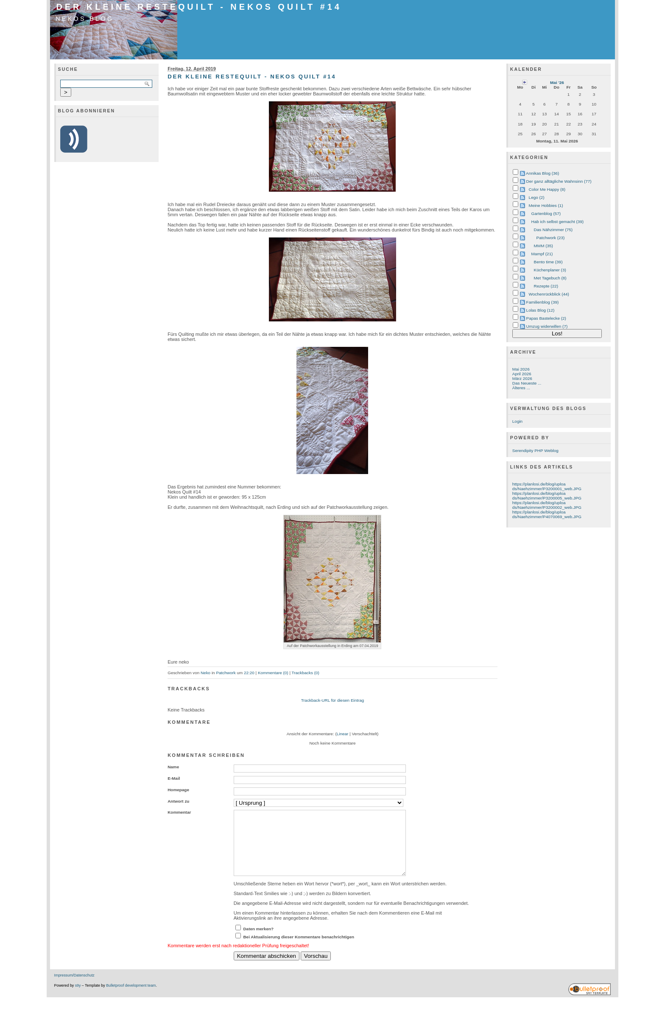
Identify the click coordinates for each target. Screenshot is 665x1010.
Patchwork (225, 672)
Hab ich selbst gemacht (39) (557, 221)
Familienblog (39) (542, 302)
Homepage (178, 789)
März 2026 (522, 378)
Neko (205, 672)
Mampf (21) (542, 253)
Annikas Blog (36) (542, 173)
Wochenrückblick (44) (549, 294)
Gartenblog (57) (546, 213)
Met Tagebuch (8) (550, 278)
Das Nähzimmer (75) (553, 229)
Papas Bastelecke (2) (546, 318)
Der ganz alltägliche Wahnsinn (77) (559, 181)
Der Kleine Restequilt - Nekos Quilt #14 (199, 6)
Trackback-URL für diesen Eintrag (332, 700)
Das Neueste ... (526, 383)
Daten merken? (258, 941)
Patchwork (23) (550, 237)
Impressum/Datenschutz (74, 988)
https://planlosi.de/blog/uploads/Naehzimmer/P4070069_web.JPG (546, 514)
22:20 (249, 672)
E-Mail (174, 778)
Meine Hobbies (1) (546, 205)
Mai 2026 (521, 369)
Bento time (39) (548, 261)
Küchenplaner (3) (550, 270)
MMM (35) (543, 245)
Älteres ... (521, 387)
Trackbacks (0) (305, 672)
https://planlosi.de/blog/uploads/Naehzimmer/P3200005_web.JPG (546, 495)
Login (517, 421)
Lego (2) (537, 197)
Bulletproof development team (131, 998)
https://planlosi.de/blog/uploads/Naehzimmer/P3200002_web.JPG (546, 505)
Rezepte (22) (546, 286)
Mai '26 (557, 82)
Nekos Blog (85, 18)
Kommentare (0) (273, 672)
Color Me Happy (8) (547, 189)
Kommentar (179, 812)
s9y (78, 998)
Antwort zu (178, 801)
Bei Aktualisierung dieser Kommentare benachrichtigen (298, 949)
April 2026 (521, 373)
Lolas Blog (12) (540, 310)
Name (173, 766)
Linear (343, 733)
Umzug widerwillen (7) (547, 326)
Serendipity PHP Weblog (535, 450)
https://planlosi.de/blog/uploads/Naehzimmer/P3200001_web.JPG (546, 486)
